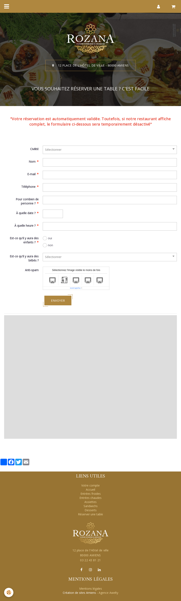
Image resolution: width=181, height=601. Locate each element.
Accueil (90, 489)
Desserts (91, 510)
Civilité (34, 149)
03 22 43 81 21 (90, 560)
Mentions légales (90, 588)
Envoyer (58, 300)
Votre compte (90, 485)
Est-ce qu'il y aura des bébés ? (24, 258)
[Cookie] (8, 592)
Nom (32, 161)
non (48, 245)
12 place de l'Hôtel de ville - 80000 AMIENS (90, 65)
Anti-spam (32, 270)
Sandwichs (91, 506)
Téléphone (28, 187)
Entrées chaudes (90, 498)
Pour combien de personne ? (27, 201)
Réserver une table (90, 514)
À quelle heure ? (24, 226)
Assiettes (90, 502)
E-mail (31, 174)
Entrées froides (90, 494)
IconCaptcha (75, 288)
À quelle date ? (25, 213)
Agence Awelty (108, 593)
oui (47, 238)
